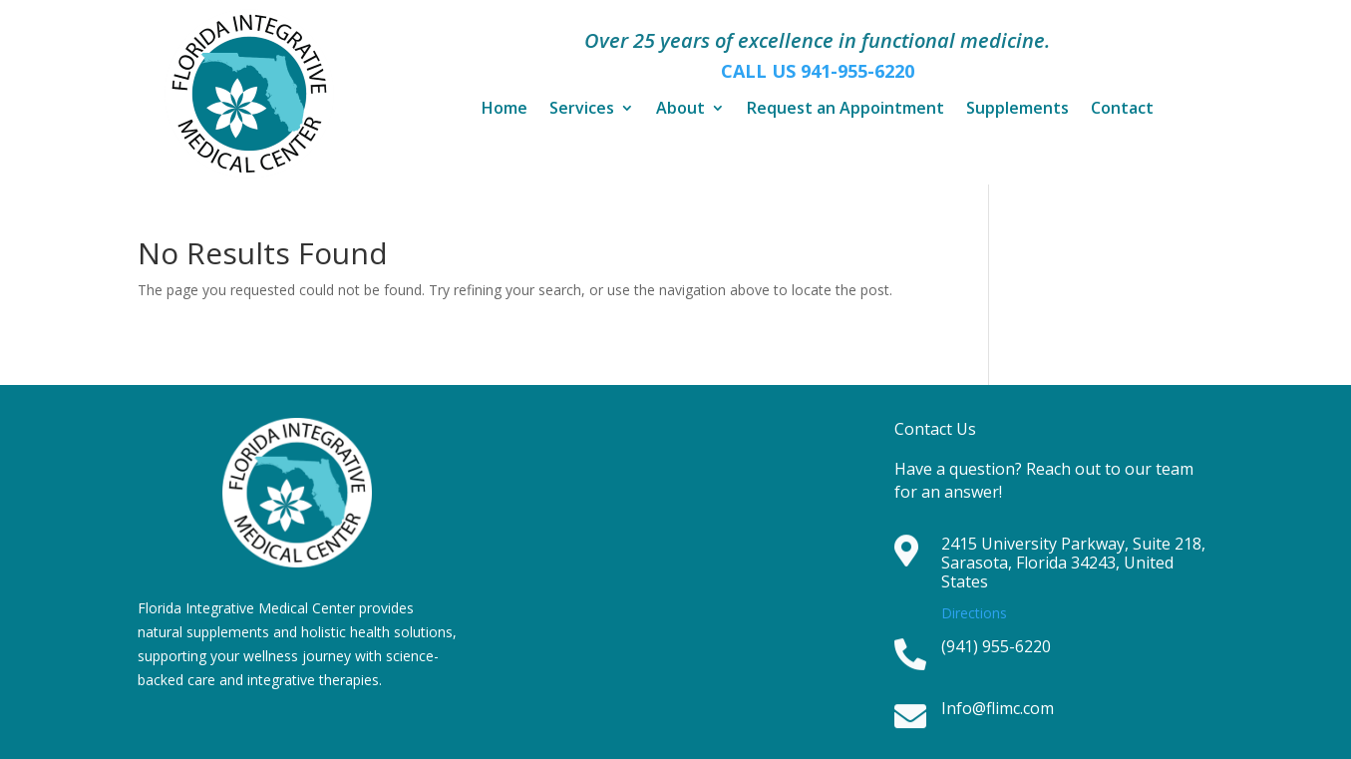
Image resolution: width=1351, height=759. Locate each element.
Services (581, 110)
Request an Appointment (845, 110)
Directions (974, 612)
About (680, 110)
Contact (1122, 110)
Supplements (1017, 110)
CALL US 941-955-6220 (817, 71)
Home (504, 110)
